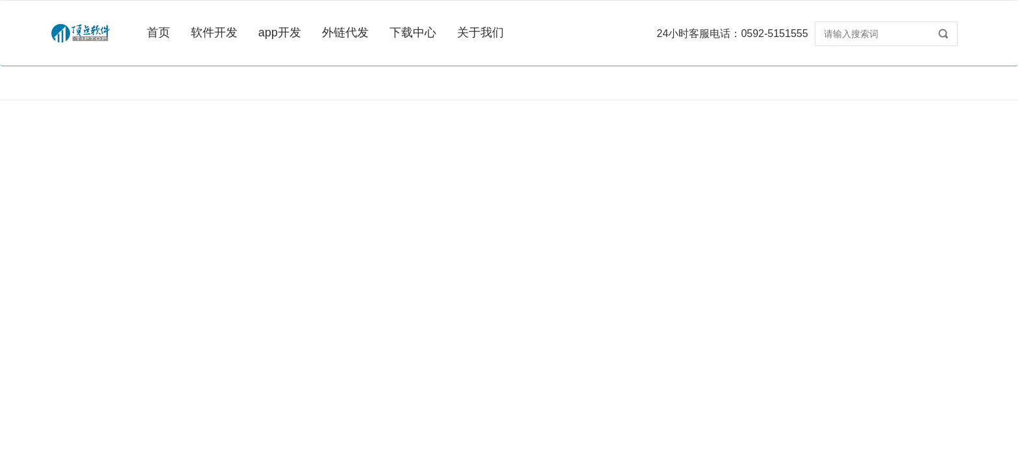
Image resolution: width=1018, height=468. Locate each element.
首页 (158, 32)
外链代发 (345, 32)
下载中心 (413, 32)
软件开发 (214, 32)
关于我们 (480, 32)
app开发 (279, 32)
